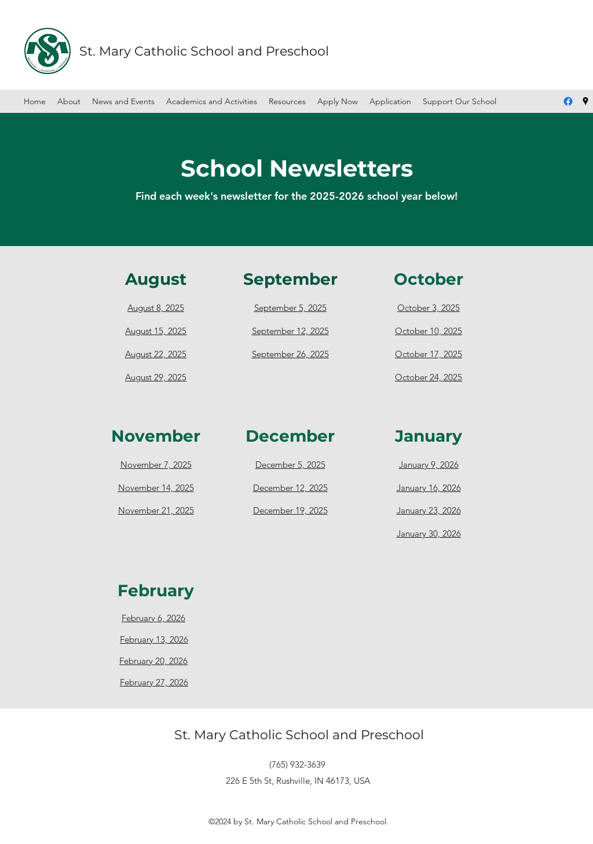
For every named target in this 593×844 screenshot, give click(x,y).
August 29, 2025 (155, 377)
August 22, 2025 (155, 353)
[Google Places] (585, 101)
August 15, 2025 (155, 330)
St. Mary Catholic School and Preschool (204, 51)
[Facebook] (568, 101)
